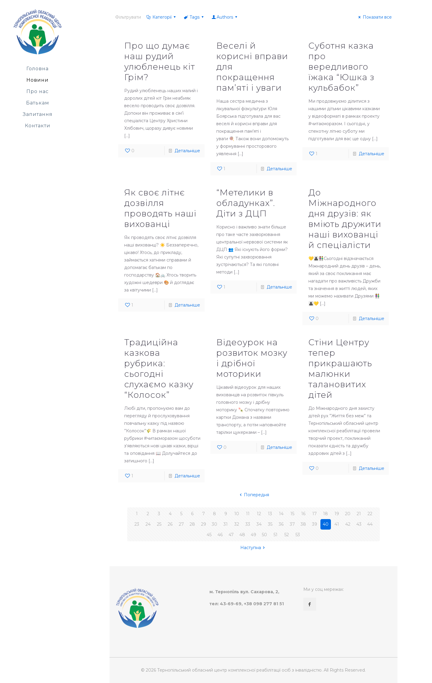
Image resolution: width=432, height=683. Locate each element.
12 (259, 513)
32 (236, 524)
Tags (194, 17)
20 (347, 513)
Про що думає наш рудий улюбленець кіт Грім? (159, 61)
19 (336, 513)
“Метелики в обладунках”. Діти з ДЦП (245, 203)
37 (292, 524)
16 (303, 513)
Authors (225, 17)
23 (136, 524)
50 (264, 534)
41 (336, 524)
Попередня (253, 494)
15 (292, 513)
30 (214, 524)
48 (242, 534)
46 (220, 534)
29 (203, 524)
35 (270, 524)
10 (236, 513)
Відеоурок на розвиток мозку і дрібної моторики (251, 358)
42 (347, 524)
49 (253, 534)
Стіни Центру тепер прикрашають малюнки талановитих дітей (340, 368)
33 (247, 524)
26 (170, 524)
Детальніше (187, 150)
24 (148, 524)
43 (359, 524)
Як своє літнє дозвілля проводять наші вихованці (160, 208)
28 (192, 524)
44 (370, 524)
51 (276, 534)
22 (370, 513)
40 (325, 524)
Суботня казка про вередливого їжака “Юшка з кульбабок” (341, 67)
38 (303, 524)
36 (281, 524)
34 (259, 524)
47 (231, 534)
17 (314, 513)
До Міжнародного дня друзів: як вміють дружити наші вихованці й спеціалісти (344, 218)
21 (359, 513)
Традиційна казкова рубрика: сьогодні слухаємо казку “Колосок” (159, 368)
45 (209, 534)
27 (181, 524)
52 (286, 534)
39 (314, 524)
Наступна (253, 547)
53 (298, 534)
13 (270, 513)
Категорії (161, 17)
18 (325, 513)
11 (248, 513)
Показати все (374, 17)
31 (226, 524)
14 (281, 513)
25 (159, 524)
